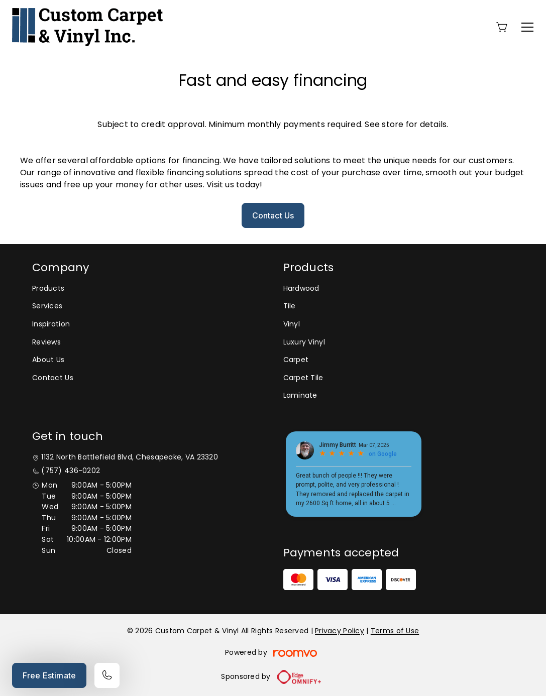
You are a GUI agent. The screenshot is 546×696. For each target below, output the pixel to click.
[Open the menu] (527, 27)
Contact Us (273, 215)
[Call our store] (107, 675)
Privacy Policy (339, 631)
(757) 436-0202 (70, 471)
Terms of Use (395, 631)
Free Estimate (49, 675)
